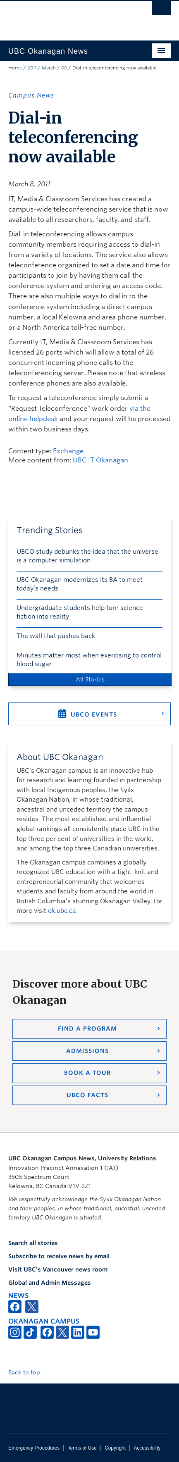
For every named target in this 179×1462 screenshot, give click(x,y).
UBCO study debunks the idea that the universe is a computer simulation (87, 556)
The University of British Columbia (65, 17)
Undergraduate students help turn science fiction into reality (80, 612)
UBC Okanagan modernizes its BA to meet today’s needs (80, 584)
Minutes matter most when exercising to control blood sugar (89, 660)
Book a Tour (87, 1072)
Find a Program (87, 1028)
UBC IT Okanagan (100, 460)
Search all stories (33, 1243)
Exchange (68, 451)
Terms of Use (82, 1448)
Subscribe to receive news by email (59, 1256)
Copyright (115, 1448)
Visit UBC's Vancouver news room (57, 1269)
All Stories (90, 679)
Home (15, 68)
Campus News (31, 95)
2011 (31, 68)
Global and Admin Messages (49, 1282)
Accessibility (147, 1448)
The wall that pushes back (56, 636)
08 (64, 68)
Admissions (87, 1051)
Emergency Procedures (34, 1448)
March (49, 68)
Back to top (28, 1372)
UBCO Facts (87, 1095)
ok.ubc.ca (62, 910)
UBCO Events (94, 714)
